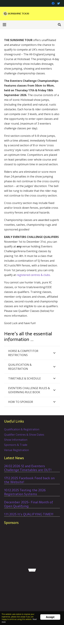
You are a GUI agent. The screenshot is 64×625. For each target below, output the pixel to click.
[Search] (59, 24)
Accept (50, 617)
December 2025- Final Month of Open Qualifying (28, 504)
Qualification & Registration (21, 429)
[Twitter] (58, 3)
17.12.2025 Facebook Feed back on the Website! (29, 480)
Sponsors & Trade (15, 445)
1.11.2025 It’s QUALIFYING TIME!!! (28, 514)
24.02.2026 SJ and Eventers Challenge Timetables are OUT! (27, 468)
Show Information (15, 440)
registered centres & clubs (33, 275)
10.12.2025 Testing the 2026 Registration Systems (25, 492)
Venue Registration (16, 450)
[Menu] (4, 24)
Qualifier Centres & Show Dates (24, 434)
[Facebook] (53, 3)
